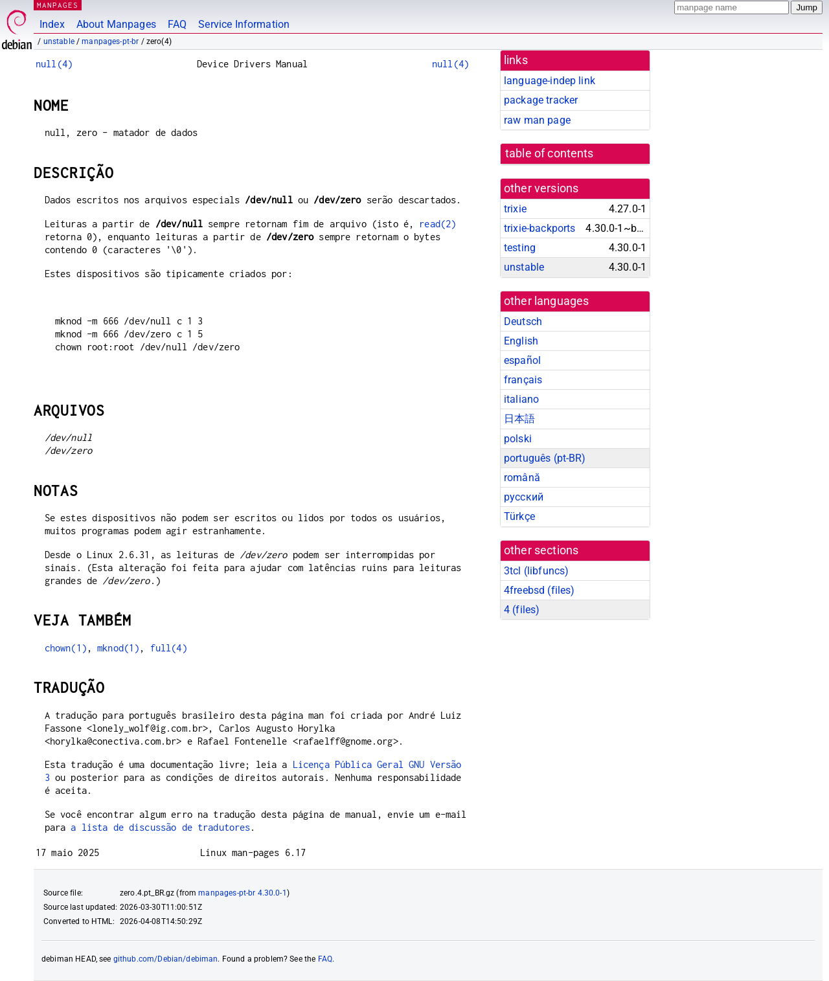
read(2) (437, 223)
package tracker (541, 100)
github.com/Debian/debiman (165, 959)
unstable (58, 41)
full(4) (168, 647)
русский (523, 497)
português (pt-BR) (545, 458)
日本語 (519, 418)
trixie (515, 209)
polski (518, 439)
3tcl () (536, 571)
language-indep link (549, 80)
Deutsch (523, 321)
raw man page (537, 120)
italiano (521, 399)
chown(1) (66, 647)
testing (520, 248)
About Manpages (116, 24)
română (522, 477)
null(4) (54, 63)
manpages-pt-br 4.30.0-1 (242, 892)
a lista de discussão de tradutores (160, 827)
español (522, 360)
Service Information (244, 24)
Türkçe (519, 516)
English (521, 341)
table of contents (549, 153)
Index (52, 24)
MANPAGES (57, 5)
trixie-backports (539, 228)
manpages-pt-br (110, 41)
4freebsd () (539, 590)
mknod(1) (118, 647)
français (523, 380)
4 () (521, 609)
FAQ (177, 24)
